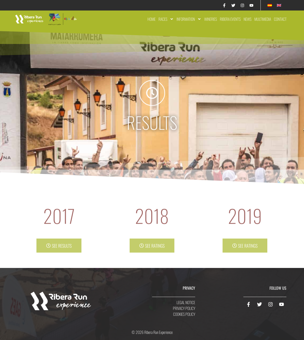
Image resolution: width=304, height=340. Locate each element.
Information (189, 19)
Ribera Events (230, 19)
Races (166, 19)
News (247, 19)
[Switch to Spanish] (269, 5)
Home (151, 19)
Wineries (210, 19)
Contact (280, 19)
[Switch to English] (279, 5)
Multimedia (262, 19)
